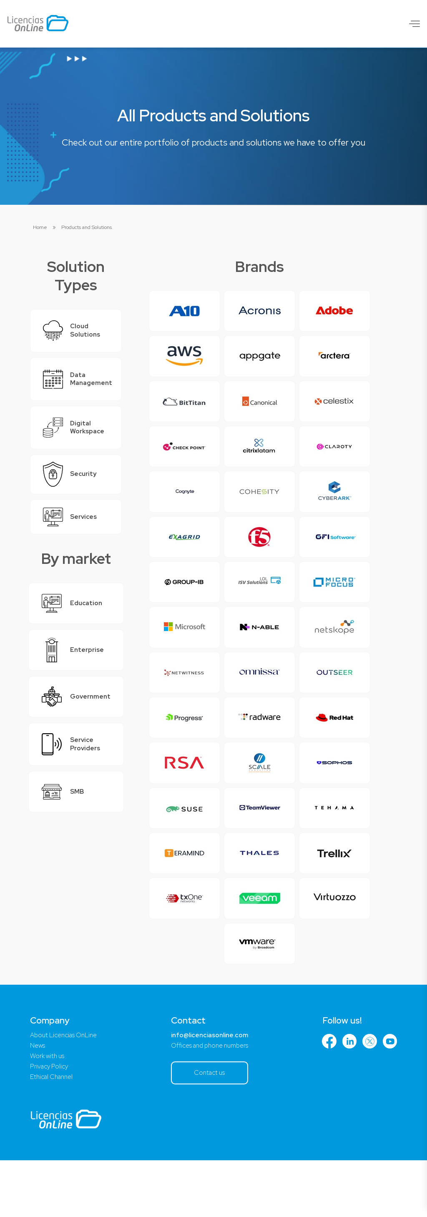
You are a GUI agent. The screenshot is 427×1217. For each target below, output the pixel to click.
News (37, 1100)
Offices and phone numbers (210, 1100)
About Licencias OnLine (66, 1089)
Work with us (48, 1111)
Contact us (210, 1128)
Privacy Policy (50, 1122)
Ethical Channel (53, 1133)
